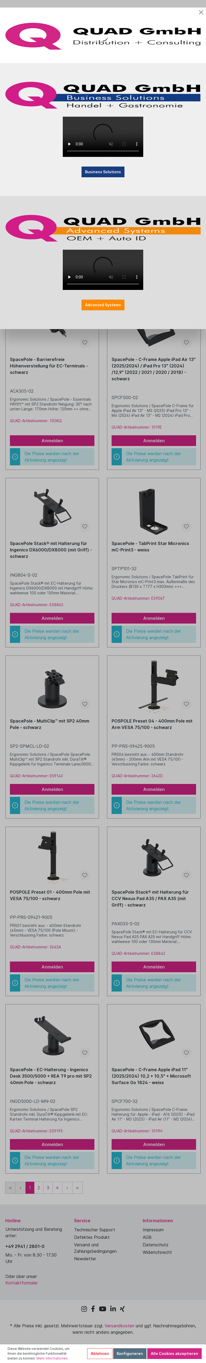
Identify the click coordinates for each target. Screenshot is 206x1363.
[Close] (201, 4)
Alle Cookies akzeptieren (174, 1353)
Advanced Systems (103, 297)
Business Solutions (103, 164)
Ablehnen (100, 1353)
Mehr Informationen (52, 1358)
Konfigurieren (130, 1353)
